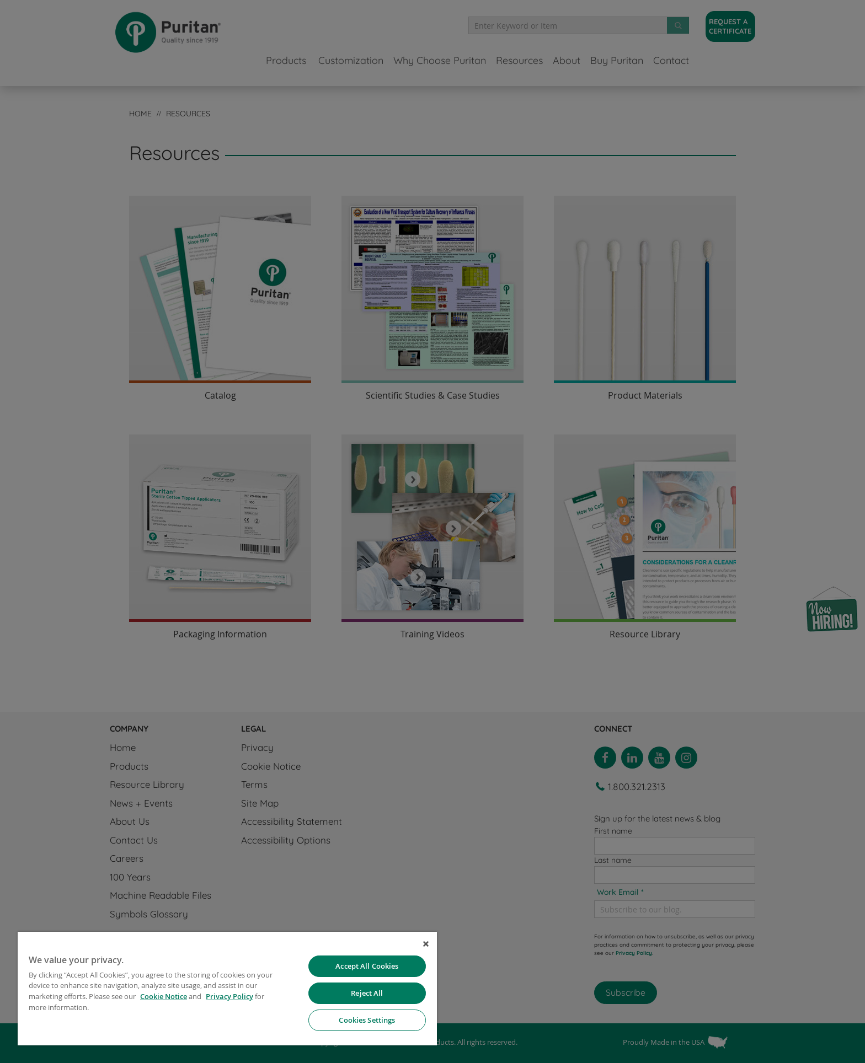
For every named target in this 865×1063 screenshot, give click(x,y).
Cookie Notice (163, 996)
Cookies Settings (367, 1020)
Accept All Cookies (366, 966)
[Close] (426, 944)
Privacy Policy (229, 996)
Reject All (367, 993)
